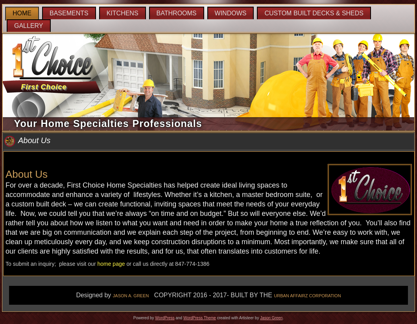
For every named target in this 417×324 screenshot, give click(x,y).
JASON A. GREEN (131, 295)
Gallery (28, 25)
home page (111, 264)
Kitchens (122, 13)
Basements (69, 13)
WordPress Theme (199, 318)
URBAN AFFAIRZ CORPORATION (307, 295)
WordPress (164, 318)
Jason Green (271, 318)
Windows (231, 13)
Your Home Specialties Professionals (108, 123)
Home (22, 13)
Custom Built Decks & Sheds (313, 13)
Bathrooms (177, 13)
